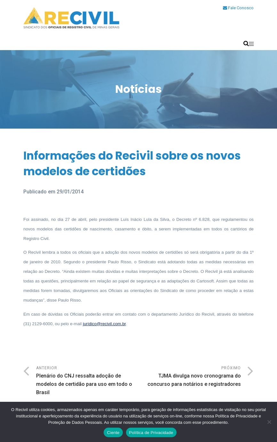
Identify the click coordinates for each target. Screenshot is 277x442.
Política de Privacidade (151, 432)
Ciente (113, 432)
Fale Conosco (238, 7)
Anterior (87, 381)
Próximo (189, 377)
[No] (269, 422)
